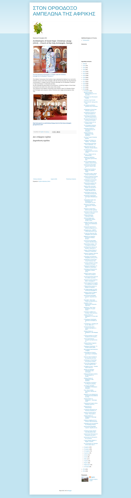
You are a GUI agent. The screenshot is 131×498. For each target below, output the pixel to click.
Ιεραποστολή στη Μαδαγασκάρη (88, 407)
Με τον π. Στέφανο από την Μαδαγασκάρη (90, 155)
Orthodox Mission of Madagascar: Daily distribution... (88, 134)
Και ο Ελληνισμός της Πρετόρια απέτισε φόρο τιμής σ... (91, 444)
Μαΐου (85, 458)
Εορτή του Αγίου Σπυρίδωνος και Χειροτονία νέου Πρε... (90, 357)
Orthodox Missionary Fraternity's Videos (88, 215)
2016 (84, 83)
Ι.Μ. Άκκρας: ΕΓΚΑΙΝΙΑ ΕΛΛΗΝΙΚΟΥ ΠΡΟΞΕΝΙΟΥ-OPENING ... (90, 387)
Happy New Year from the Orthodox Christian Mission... (91, 147)
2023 (84, 69)
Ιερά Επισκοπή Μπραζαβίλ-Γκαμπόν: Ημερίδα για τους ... (90, 427)
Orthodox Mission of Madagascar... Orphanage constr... (90, 400)
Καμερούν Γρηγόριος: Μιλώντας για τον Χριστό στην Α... (91, 254)
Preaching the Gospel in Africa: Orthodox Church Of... (91, 404)
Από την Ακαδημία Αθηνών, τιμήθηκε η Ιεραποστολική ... (91, 162)
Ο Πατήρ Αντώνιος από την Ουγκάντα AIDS (90, 123)
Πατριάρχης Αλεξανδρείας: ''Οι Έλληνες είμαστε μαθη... (90, 347)
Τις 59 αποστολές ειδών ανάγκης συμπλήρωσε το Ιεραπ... (90, 328)
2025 (84, 65)
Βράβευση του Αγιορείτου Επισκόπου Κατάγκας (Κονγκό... (89, 237)
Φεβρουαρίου (87, 464)
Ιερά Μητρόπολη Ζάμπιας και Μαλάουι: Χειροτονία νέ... (90, 247)
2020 (84, 75)
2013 (84, 89)
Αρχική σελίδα (54, 179)
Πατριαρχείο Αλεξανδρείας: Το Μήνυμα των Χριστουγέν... (90, 266)
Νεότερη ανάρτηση (37, 179)
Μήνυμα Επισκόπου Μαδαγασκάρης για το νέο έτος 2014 (90, 94)
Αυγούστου (86, 453)
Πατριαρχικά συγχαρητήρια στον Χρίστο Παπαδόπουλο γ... (90, 197)
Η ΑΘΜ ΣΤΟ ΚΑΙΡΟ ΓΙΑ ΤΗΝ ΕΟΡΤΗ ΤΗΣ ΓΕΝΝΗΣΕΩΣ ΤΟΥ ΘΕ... (90, 224)
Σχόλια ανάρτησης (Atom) (44, 181)
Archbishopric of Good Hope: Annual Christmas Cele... (90, 260)
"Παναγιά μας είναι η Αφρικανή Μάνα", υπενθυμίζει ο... (90, 280)
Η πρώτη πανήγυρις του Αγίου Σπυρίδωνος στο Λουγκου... (90, 336)
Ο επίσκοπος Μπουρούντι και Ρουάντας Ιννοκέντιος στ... (90, 410)
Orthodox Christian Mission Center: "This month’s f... (90, 413)
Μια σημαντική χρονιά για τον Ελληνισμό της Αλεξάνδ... (90, 119)
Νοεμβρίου (86, 447)
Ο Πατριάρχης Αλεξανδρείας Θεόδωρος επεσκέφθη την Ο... (90, 320)
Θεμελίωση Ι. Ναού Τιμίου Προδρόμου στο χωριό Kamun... (89, 309)
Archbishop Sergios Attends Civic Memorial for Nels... (90, 431)
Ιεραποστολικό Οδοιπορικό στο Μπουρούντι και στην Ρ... (91, 434)
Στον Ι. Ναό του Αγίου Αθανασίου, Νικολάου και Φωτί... (90, 391)
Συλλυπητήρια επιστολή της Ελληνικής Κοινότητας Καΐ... (90, 193)
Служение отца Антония (89, 100)
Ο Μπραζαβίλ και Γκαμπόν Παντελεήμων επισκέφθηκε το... (90, 354)
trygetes (93, 477)
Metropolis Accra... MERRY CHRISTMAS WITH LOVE (90, 230)
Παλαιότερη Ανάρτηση (71, 179)
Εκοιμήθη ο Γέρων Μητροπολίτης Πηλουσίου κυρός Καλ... (90, 304)
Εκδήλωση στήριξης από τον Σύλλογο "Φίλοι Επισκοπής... (91, 421)
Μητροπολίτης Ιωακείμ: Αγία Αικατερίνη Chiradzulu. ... (90, 183)
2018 (84, 79)
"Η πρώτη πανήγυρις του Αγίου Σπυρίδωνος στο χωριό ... (91, 263)
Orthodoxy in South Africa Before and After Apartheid (90, 209)
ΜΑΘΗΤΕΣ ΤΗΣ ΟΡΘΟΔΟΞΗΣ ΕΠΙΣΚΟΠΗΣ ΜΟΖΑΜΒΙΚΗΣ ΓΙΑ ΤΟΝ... (91, 395)
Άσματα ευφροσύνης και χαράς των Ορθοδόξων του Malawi (91, 283)
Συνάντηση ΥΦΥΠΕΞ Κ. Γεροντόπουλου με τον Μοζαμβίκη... (89, 129)
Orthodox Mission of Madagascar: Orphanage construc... (90, 417)
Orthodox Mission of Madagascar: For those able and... (91, 316)
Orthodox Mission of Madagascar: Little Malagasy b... (91, 332)
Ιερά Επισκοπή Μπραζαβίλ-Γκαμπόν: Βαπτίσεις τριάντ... (91, 241)
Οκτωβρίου (86, 449)
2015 (84, 85)
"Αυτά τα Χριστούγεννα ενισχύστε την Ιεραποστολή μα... (90, 340)
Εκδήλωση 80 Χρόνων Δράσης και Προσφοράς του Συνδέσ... (91, 375)
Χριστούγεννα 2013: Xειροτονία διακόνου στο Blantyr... (91, 212)
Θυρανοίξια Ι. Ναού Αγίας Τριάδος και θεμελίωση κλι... (91, 300)
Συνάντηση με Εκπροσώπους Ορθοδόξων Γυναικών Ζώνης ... (90, 270)
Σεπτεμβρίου (87, 451)
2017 (84, 81)
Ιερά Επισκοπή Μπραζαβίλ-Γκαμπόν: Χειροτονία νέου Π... (90, 297)
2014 (84, 87)
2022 (84, 71)
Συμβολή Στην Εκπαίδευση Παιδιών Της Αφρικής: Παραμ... (90, 170)
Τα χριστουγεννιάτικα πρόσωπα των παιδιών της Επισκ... (91, 277)
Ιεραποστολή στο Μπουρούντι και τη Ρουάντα (90, 438)
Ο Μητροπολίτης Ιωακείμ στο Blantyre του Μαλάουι (90, 287)
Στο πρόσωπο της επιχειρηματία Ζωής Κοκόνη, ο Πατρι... (91, 151)
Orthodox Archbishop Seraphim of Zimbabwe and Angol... (91, 177)
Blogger (70, 490)
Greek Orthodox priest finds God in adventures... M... (90, 144)
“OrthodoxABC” (86, 40)
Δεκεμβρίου (87, 90)
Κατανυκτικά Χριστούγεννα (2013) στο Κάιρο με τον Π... (91, 227)
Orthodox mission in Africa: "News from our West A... (90, 274)
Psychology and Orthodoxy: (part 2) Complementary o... (90, 116)
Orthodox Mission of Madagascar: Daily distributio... (88, 379)
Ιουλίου (86, 455)
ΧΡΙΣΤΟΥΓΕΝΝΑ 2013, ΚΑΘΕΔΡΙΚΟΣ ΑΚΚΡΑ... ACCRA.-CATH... (90, 219)
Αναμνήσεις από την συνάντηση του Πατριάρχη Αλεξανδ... (91, 424)
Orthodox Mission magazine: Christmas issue (90, 344)
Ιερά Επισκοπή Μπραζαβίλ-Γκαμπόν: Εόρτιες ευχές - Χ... (90, 166)
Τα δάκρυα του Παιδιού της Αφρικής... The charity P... (90, 141)
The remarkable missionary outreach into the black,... (90, 126)
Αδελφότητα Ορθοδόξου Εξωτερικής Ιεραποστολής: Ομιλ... (90, 158)
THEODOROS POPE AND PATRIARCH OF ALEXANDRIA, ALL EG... (90, 201)
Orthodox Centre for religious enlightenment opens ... (90, 293)
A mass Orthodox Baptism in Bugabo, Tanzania (90, 441)
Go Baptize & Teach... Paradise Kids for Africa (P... (91, 367)
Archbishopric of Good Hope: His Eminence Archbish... (90, 360)
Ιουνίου (86, 456)
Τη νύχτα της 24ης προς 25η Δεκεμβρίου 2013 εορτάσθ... (91, 234)
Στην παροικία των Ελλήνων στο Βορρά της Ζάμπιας (90, 383)
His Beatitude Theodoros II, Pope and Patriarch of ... (90, 113)
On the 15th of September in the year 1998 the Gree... (90, 364)
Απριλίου (86, 460)
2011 (84, 471)
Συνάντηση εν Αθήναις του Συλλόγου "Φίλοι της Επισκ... (91, 312)
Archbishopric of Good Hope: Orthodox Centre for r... (90, 110)
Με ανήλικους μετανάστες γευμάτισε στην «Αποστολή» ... (91, 106)
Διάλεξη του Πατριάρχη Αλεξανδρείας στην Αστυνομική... (89, 371)
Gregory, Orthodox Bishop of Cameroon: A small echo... (90, 251)
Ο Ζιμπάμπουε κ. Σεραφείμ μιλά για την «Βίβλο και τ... (91, 324)
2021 (84, 73)
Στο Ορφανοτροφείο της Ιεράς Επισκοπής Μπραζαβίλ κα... (90, 290)
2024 (84, 67)
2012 (84, 469)
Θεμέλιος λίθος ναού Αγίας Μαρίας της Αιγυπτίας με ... (90, 187)
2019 (84, 77)
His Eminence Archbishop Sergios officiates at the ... (90, 190)
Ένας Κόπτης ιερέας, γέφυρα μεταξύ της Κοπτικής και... (90, 174)
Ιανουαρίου (86, 466)
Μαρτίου (86, 462)
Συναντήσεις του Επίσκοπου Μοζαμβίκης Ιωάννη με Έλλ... (91, 257)
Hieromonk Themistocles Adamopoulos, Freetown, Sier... (90, 205)
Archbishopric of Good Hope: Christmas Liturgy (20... (90, 180)
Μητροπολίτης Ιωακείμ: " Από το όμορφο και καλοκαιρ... (90, 244)
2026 (84, 63)
